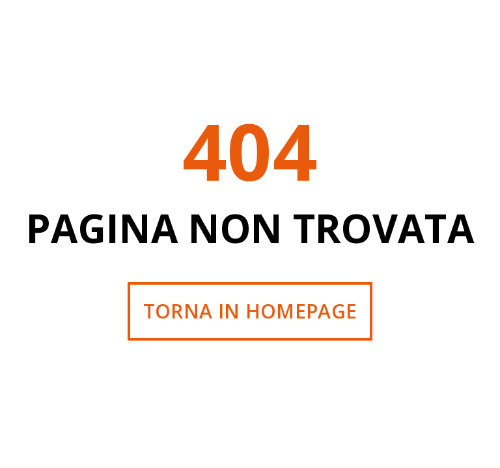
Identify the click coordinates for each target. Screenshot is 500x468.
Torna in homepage (250, 311)
